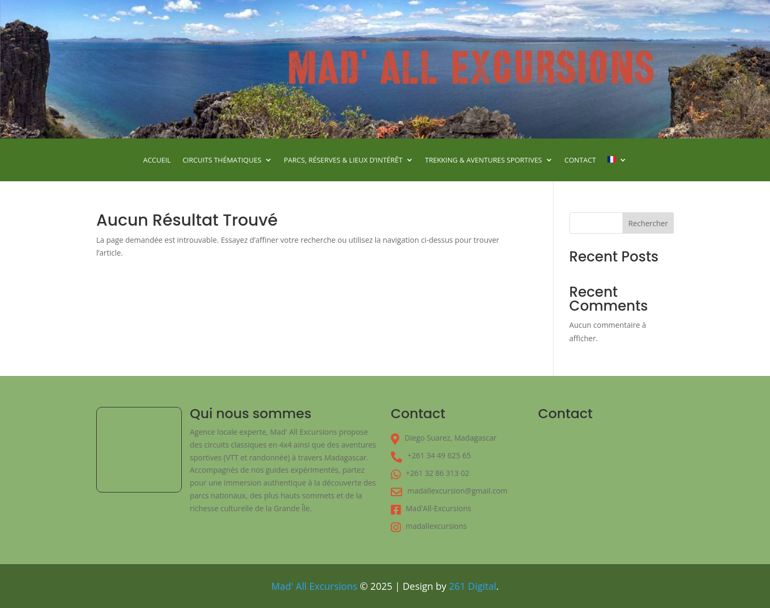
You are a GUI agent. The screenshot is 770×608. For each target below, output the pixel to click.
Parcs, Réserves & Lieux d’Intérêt (343, 160)
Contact (580, 160)
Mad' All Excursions (314, 586)
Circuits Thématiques (221, 160)
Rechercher (648, 223)
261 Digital (472, 586)
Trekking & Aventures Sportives (483, 160)
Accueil (157, 160)
